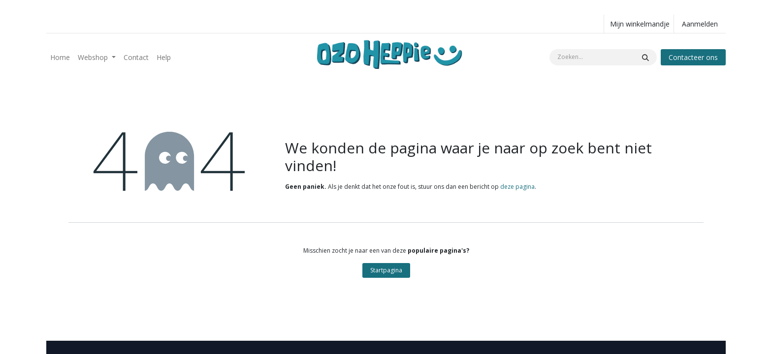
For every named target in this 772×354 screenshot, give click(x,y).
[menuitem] (60, 57)
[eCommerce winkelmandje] (639, 24)
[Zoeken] (645, 57)
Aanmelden (700, 24)
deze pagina (517, 186)
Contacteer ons (693, 57)
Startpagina (386, 270)
